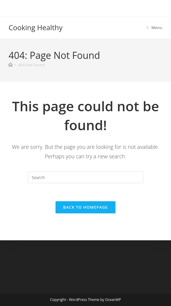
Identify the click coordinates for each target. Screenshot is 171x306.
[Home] (10, 64)
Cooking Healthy (36, 27)
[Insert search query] (85, 177)
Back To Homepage (85, 207)
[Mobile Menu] (154, 27)
